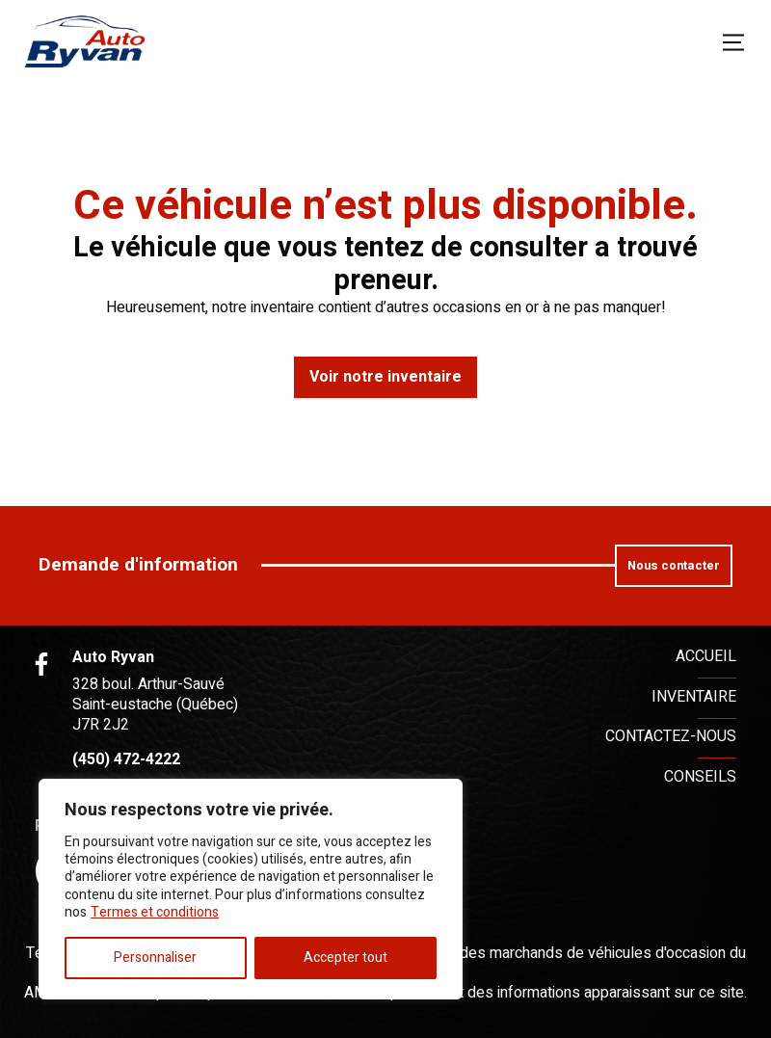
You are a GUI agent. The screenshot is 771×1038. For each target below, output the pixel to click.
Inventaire (693, 696)
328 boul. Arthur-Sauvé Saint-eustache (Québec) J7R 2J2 (155, 704)
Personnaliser (155, 957)
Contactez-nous (670, 736)
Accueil (706, 656)
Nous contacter (673, 565)
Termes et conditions (155, 912)
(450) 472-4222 (126, 760)
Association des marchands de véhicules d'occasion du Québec (552, 963)
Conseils (700, 776)
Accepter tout (345, 957)
